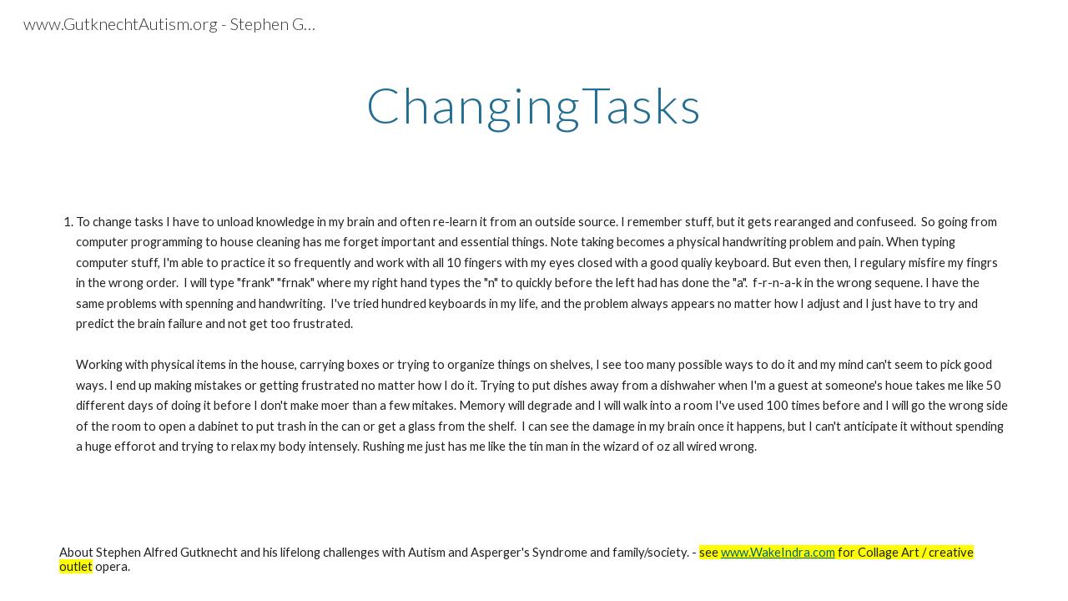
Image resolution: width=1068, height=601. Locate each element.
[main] (534, 104)
